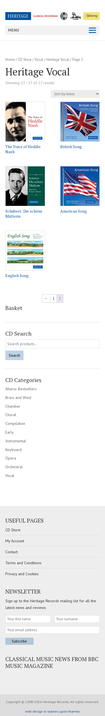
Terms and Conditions (23, 562)
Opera (10, 458)
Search (14, 355)
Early (9, 432)
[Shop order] (75, 94)
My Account (14, 540)
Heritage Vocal (57, 59)
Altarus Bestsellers (21, 388)
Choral (10, 414)
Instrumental (15, 440)
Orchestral (14, 466)
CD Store (25, 59)
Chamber (12, 406)
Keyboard (13, 449)
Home (10, 59)
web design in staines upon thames (52, 711)
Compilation (15, 423)
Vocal (39, 59)
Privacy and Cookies (22, 573)
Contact (11, 551)
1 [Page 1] (53, 298)
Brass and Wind (18, 397)
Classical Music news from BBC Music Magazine (52, 662)
